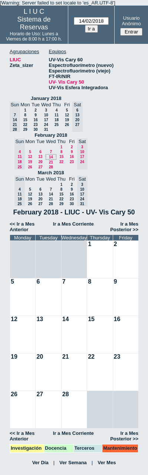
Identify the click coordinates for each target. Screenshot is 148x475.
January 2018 (46, 98)
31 (46, 129)
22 (25, 125)
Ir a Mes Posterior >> (124, 226)
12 (67, 115)
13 (40, 157)
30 (35, 129)
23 (35, 125)
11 (57, 115)
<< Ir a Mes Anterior (22, 226)
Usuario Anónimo (131, 20)
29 (25, 129)
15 (25, 120)
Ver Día (40, 462)
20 (40, 162)
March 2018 (51, 172)
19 (67, 120)
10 (46, 115)
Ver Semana (73, 462)
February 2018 (50, 135)
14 (51, 157)
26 (67, 125)
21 (51, 162)
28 (51, 167)
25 (57, 125)
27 (40, 167)
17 (46, 120)
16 (35, 120)
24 (46, 125)
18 (57, 120)
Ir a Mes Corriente (73, 224)
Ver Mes (107, 462)
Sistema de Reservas (33, 23)
